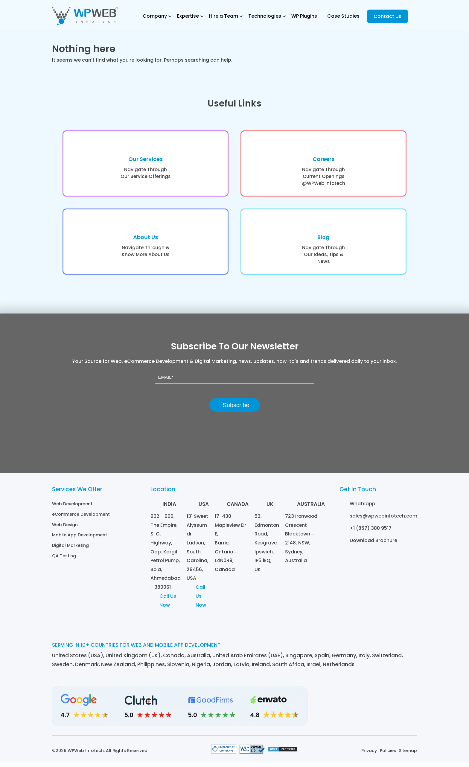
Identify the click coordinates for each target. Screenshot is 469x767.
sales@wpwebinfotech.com (383, 519)
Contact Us (387, 16)
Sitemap (408, 755)
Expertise (188, 16)
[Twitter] (394, 710)
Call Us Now (167, 605)
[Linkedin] (344, 710)
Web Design (65, 528)
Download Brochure (373, 544)
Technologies (264, 16)
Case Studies (343, 16)
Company (155, 16)
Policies (388, 755)
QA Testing (64, 558)
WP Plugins (304, 16)
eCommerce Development (81, 518)
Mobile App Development (79, 538)
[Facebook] (377, 710)
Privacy (369, 755)
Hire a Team (223, 16)
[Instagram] (361, 710)
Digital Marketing (70, 548)
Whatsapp (362, 507)
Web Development (72, 507)
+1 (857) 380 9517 (371, 531)
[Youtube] (410, 710)
